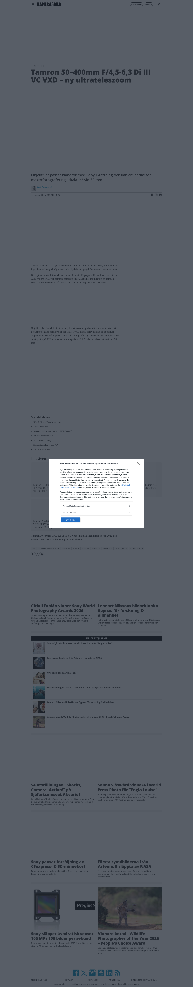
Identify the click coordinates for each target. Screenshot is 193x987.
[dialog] (96, 493)
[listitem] (96, 506)
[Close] (139, 464)
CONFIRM (72, 520)
